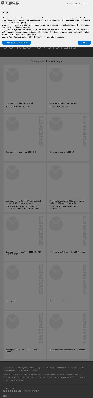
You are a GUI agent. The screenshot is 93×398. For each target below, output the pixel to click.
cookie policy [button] (21, 23)
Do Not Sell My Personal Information (74, 30)
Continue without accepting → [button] (78, 4)
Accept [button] (84, 43)
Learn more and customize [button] (16, 43)
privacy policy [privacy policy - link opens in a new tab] (31, 34)
